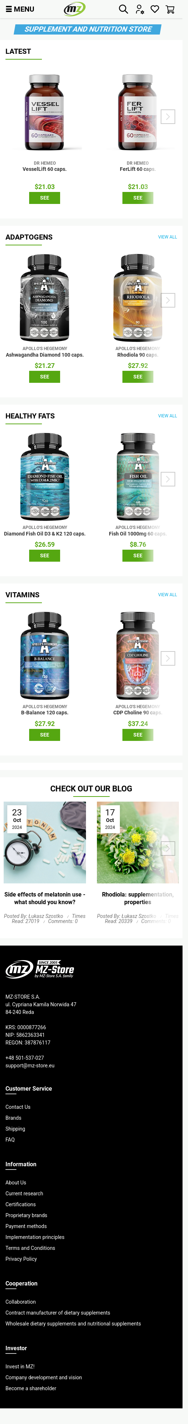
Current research (24, 1193)
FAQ (10, 1139)
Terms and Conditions (30, 1248)
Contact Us (18, 1107)
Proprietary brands (26, 1215)
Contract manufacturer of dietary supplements (57, 1312)
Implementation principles (34, 1237)
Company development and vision (43, 1377)
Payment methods (26, 1226)
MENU (19, 9)
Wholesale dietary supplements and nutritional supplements (73, 1323)
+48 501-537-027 (24, 1057)
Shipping (15, 1128)
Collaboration (20, 1301)
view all (167, 236)
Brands (13, 1117)
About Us (15, 1182)
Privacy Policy (21, 1258)
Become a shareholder (30, 1388)
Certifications (20, 1204)
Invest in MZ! (20, 1366)
